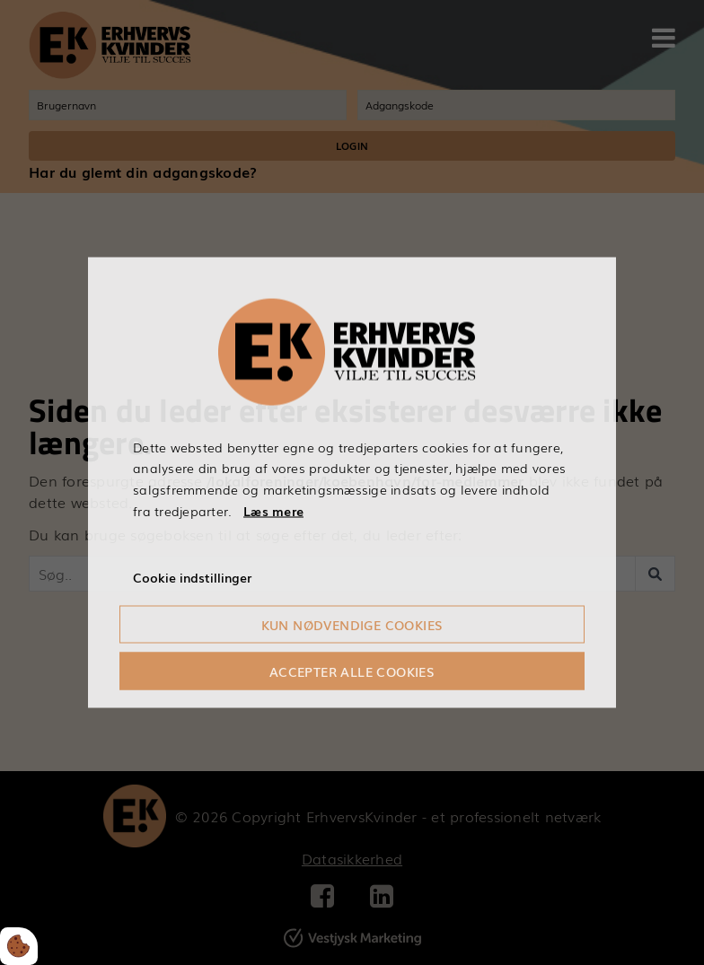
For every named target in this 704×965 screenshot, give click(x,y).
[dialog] (352, 482)
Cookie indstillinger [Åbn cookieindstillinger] (192, 576)
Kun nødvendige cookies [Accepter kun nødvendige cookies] (352, 625)
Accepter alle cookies (352, 671)
